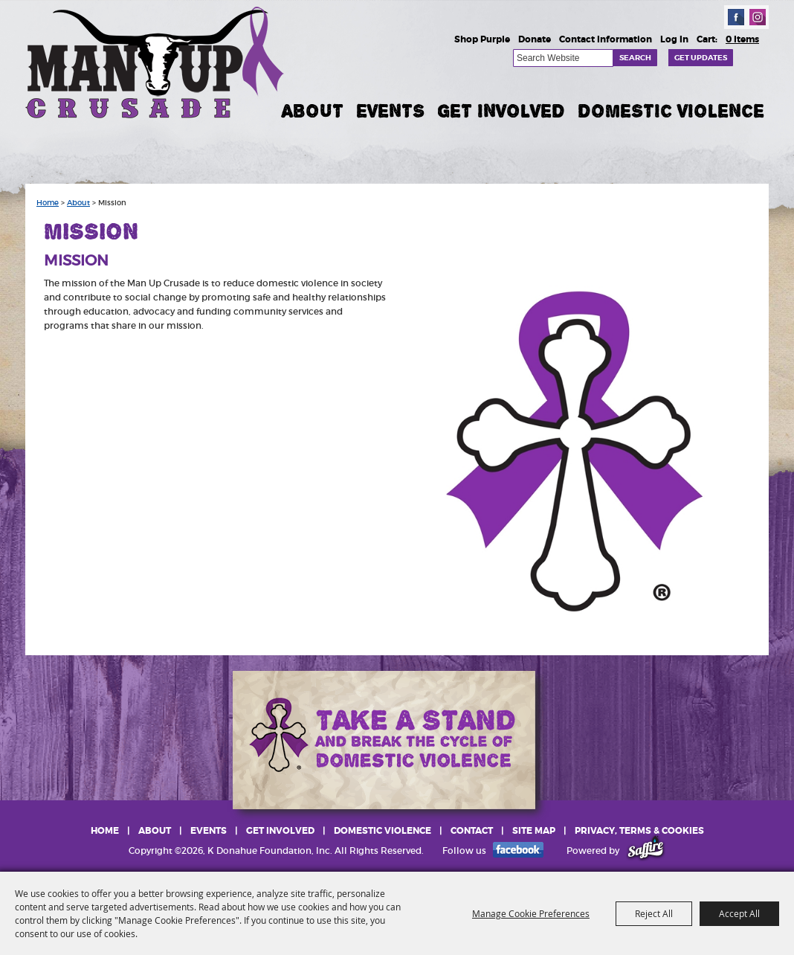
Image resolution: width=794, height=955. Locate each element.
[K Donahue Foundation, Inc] (156, 61)
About (312, 111)
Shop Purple (482, 39)
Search (635, 57)
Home (47, 203)
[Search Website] (563, 58)
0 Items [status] (742, 39)
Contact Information (605, 39)
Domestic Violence (671, 111)
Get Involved (501, 111)
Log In (674, 39)
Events (390, 111)
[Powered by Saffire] (645, 850)
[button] (573, 452)
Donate (534, 39)
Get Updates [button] (700, 57)
